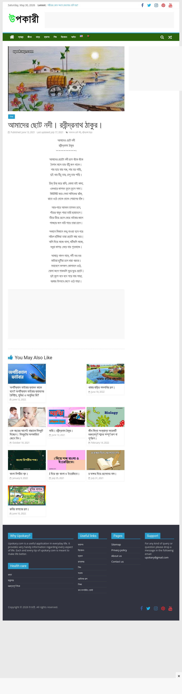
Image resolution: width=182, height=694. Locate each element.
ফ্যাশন (46, 37)
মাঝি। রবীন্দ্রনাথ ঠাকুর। (61, 430)
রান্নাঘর (81, 561)
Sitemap (116, 544)
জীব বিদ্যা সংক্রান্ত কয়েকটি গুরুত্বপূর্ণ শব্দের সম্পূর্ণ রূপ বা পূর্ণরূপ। (102, 434)
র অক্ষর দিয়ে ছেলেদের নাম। (102, 474)
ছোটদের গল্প (83, 578)
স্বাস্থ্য (20, 37)
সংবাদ (80, 573)
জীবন (30, 37)
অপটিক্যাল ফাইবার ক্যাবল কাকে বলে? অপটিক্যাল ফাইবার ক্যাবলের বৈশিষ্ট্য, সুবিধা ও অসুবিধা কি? (27, 391)
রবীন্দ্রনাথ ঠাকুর (87, 132)
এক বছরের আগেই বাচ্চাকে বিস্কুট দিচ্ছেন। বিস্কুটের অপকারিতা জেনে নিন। (26, 434)
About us (116, 556)
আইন (73, 37)
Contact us (117, 561)
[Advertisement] (109, 20)
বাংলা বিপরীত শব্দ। (19, 474)
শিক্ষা (11, 116)
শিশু (55, 37)
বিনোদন (64, 37)
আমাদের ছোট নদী (75, 132)
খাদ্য (38, 37)
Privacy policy (119, 550)
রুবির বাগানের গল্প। (19, 509)
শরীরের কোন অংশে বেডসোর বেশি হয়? (63, 5)
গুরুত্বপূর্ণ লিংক (14, 586)
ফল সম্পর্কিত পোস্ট (85, 590)
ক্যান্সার (11, 580)
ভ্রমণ (80, 556)
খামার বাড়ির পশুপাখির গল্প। (101, 387)
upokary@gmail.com (157, 557)
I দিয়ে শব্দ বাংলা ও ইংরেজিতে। (64, 474)
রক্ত (10, 574)
